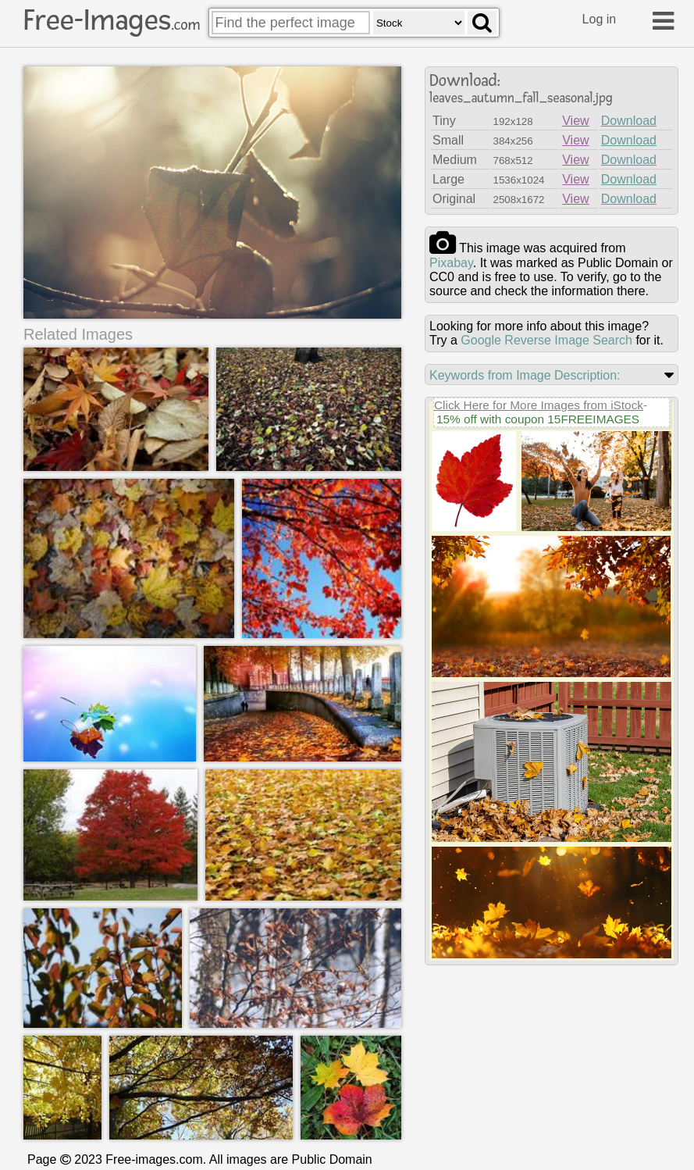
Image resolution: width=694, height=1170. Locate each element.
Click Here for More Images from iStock (538, 405)
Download (629, 120)
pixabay (451, 262)
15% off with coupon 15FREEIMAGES (537, 419)
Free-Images (111, 20)
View (575, 120)
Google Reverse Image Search (546, 340)
